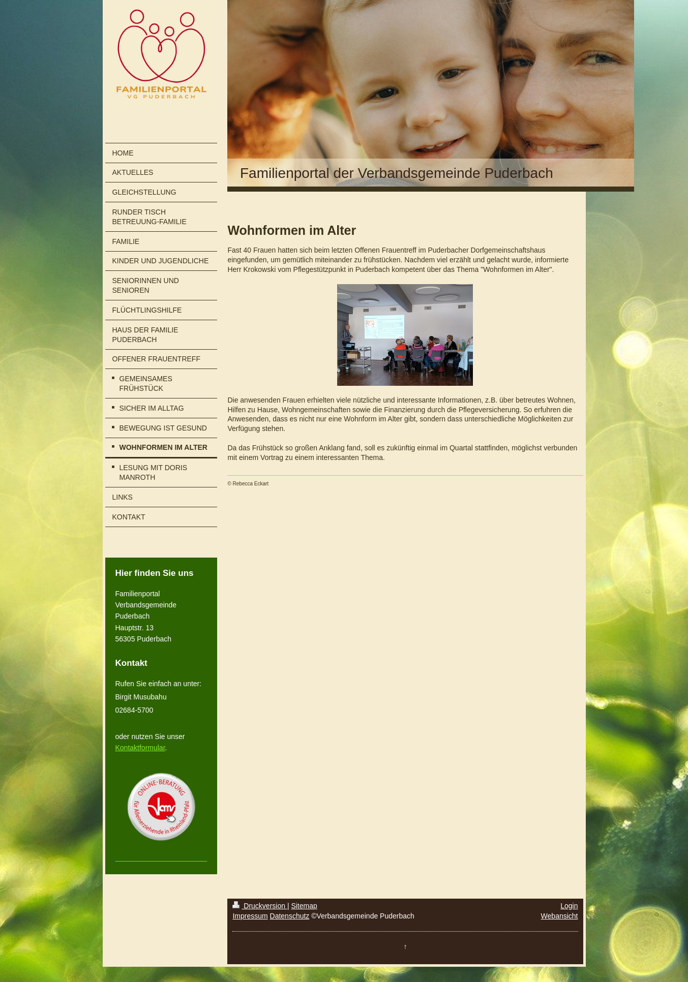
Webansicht (559, 916)
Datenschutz (290, 916)
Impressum (249, 916)
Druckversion (259, 906)
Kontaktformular (140, 748)
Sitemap (304, 906)
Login (569, 906)
